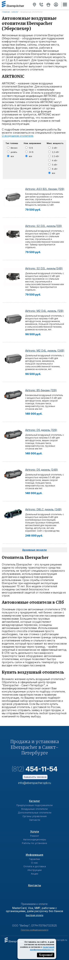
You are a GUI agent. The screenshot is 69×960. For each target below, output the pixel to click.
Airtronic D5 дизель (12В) (41, 430)
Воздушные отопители (34, 808)
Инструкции (35, 870)
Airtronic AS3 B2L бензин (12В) (44, 189)
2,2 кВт (55, 152)
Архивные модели (34, 549)
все (12, 156)
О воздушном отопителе (17, 135)
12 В (31, 148)
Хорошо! (45, 955)
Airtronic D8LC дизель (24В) (43, 509)
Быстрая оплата (34, 915)
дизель (14, 152)
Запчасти (34, 819)
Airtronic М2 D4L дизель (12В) (44, 311)
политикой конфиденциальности (42, 948)
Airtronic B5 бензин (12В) (41, 390)
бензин (14, 148)
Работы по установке (34, 843)
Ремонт (34, 835)
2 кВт (54, 148)
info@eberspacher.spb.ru (34, 783)
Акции (34, 873)
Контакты (34, 885)
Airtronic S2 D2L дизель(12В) (43, 226)
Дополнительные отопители (34, 812)
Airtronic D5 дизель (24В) (41, 469)
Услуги (34, 831)
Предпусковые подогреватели (34, 805)
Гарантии (34, 859)
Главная (6, 12)
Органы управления (34, 816)
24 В (31, 152)
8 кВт (54, 169)
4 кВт (54, 160)
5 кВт (54, 164)
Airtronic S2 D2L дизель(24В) (44, 268)
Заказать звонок (35, 777)
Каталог (15, 12)
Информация (34, 854)
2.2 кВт (55, 156)
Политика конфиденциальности (34, 930)
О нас (34, 862)
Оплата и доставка (34, 866)
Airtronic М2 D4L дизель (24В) (44, 350)
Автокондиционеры (34, 839)
